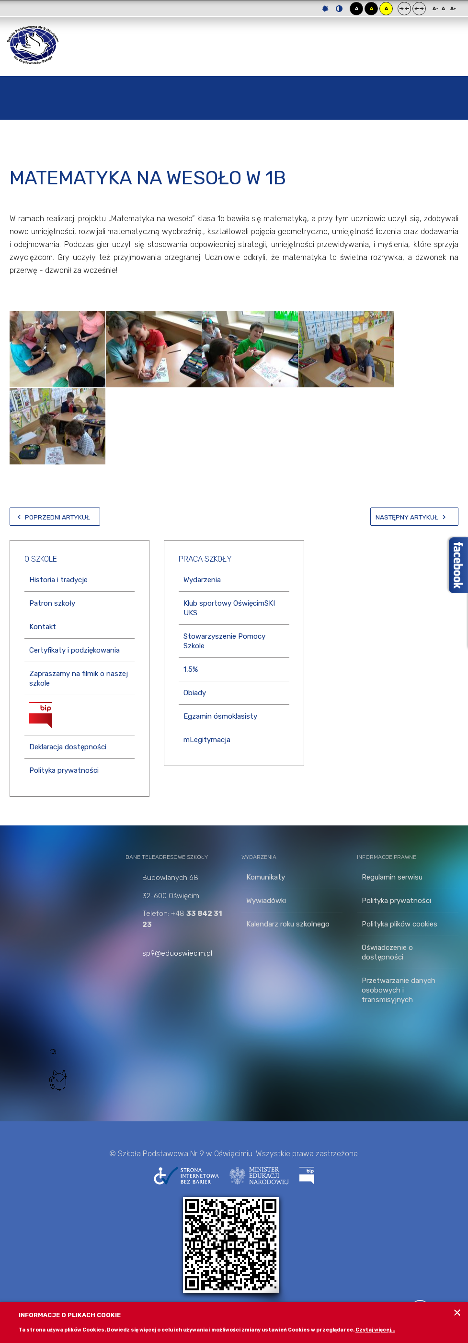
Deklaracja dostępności (67, 747)
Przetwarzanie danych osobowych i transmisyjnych (398, 990)
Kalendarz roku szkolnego (288, 924)
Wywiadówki (266, 900)
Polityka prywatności (64, 770)
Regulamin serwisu (392, 877)
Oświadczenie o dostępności (387, 952)
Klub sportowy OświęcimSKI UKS (229, 608)
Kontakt (42, 626)
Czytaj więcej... (375, 1330)
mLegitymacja (206, 739)
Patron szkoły (52, 603)
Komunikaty (265, 877)
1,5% (190, 669)
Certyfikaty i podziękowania (74, 650)
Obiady (194, 692)
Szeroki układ (419, 8)
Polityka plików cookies (399, 924)
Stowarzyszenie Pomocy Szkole (224, 641)
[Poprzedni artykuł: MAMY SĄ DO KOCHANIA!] (55, 517)
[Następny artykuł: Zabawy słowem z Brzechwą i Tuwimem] (414, 517)
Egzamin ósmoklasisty (220, 716)
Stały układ (404, 8)
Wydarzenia (202, 580)
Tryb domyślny (325, 8)
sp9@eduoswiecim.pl (177, 953)
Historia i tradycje (58, 580)
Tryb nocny (339, 8)
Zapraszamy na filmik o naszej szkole (78, 678)
